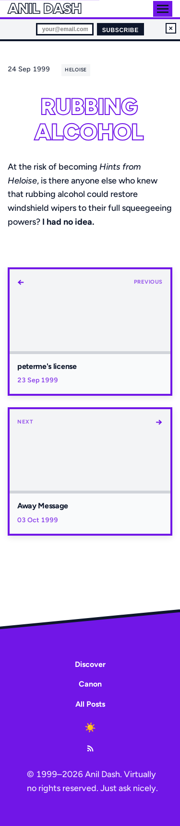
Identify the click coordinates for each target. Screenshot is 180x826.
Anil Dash (44, 8)
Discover (90, 664)
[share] (101, 69)
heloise (75, 70)
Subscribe (120, 30)
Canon (90, 683)
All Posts (90, 704)
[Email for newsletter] (65, 29)
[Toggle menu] (162, 9)
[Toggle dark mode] (90, 727)
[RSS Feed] (90, 748)
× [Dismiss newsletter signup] (171, 28)
